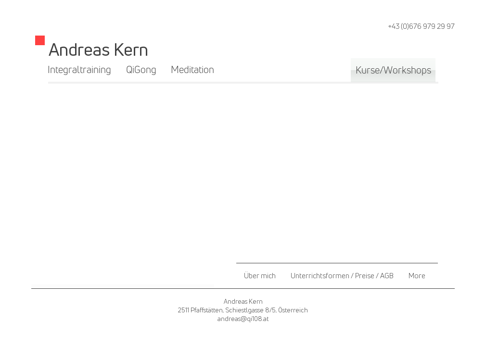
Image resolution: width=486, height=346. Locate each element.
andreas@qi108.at (243, 318)
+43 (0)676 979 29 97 (421, 26)
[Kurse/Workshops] (393, 70)
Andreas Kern (98, 49)
